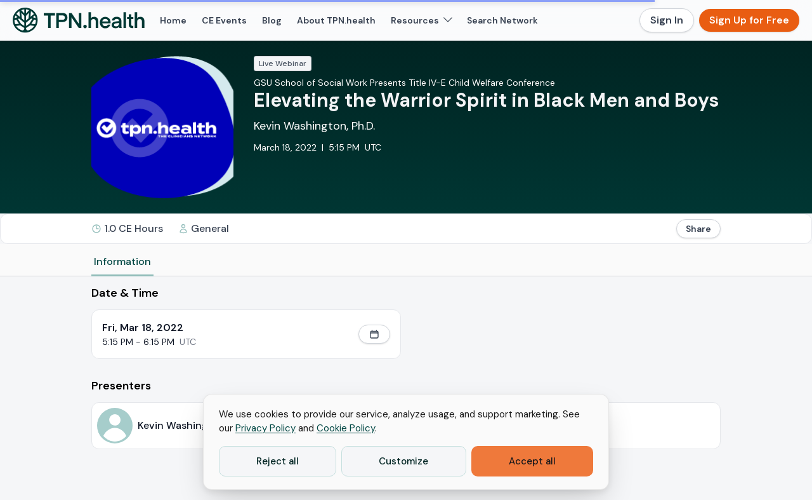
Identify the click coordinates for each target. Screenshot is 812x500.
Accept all (532, 461)
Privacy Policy (265, 428)
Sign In (666, 20)
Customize (403, 461)
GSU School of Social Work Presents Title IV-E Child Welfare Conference (404, 82)
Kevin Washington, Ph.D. (314, 125)
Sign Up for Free (749, 20)
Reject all (277, 461)
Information (122, 261)
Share (698, 228)
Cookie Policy (346, 428)
